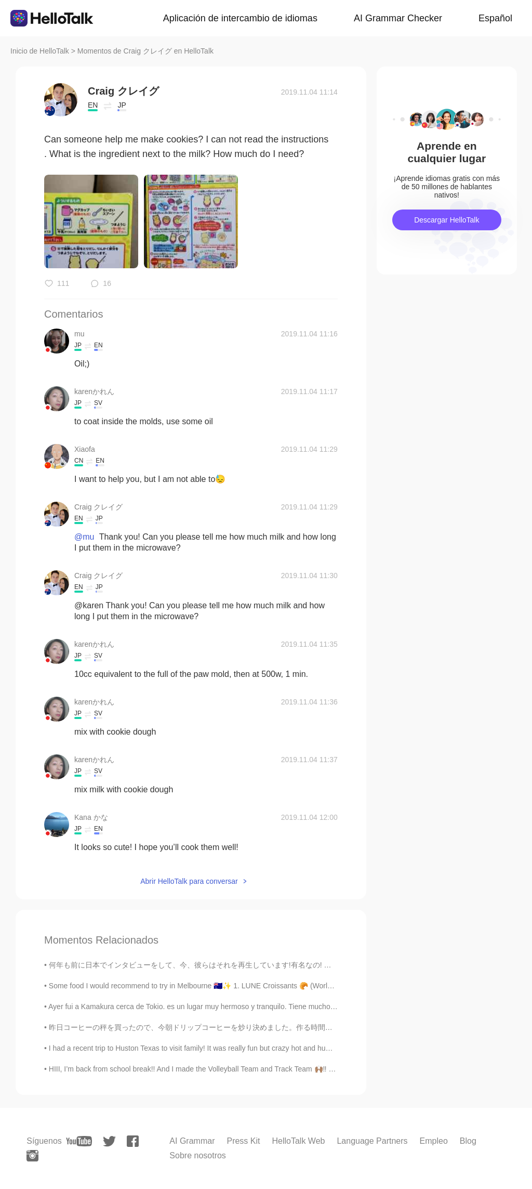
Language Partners (372, 1140)
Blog (468, 1140)
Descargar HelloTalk (446, 220)
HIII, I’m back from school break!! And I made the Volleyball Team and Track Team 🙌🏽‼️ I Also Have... (210, 1069)
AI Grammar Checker (398, 18)
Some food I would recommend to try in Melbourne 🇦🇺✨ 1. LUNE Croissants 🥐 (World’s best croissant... (219, 986)
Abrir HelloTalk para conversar (189, 881)
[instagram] (32, 1155)
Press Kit (243, 1140)
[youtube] (79, 1141)
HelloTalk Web (298, 1140)
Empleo (434, 1140)
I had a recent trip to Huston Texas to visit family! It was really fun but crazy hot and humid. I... (199, 1048)
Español (495, 18)
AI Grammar (192, 1140)
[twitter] (109, 1141)
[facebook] (133, 1141)
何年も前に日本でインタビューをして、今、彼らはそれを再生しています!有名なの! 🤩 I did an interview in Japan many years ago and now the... (285, 965)
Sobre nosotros (197, 1155)
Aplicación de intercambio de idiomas (240, 18)
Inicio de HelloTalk (39, 51)
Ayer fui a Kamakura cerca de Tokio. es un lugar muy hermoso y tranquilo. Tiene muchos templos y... (210, 1006)
